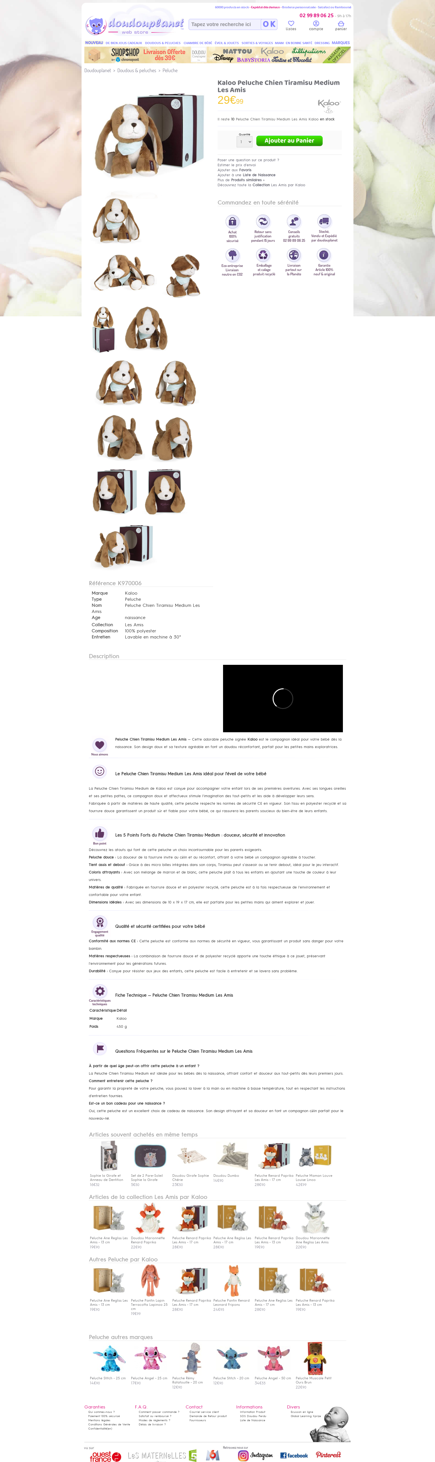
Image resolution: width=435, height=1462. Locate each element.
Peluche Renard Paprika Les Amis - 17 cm (191, 1238)
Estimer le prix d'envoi (237, 165)
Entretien (101, 637)
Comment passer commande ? (159, 1411)
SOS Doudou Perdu (253, 1416)
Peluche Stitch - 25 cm (108, 1376)
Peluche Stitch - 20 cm (231, 1376)
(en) (109, 1428)
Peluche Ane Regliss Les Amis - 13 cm (109, 1238)
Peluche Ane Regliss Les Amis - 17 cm (232, 1238)
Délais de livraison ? (152, 1424)
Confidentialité (97, 1428)
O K (269, 24)
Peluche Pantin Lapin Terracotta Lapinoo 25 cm (149, 1302)
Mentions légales (99, 1420)
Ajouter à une (246, 175)
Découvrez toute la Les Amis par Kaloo (261, 185)
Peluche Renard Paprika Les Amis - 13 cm (274, 1238)
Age (96, 617)
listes (291, 26)
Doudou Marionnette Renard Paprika (149, 1238)
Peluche (170, 70)
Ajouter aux (234, 170)
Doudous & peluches (136, 70)
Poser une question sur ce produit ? (248, 160)
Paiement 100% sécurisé (104, 1416)
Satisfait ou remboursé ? (155, 1416)
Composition (105, 630)
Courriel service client (204, 1411)
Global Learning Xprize (306, 1416)
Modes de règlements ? (154, 1420)
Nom (97, 605)
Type (97, 599)
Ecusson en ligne (302, 1411)
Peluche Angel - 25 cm (149, 1376)
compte (316, 26)
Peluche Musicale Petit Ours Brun (314, 1378)
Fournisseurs (197, 1420)
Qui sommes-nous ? (101, 1411)
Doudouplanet (97, 70)
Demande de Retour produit (208, 1416)
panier (341, 26)
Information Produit (252, 1411)
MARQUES (341, 43)
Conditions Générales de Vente (109, 1424)
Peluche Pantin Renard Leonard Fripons (231, 1300)
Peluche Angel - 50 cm (273, 1376)
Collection (102, 624)
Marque (100, 593)
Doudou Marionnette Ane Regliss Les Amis (314, 1238)
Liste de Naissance (252, 1420)
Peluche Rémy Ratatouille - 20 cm (190, 1378)
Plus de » (241, 180)
